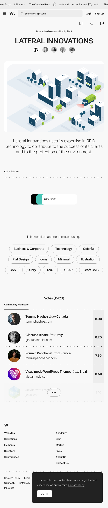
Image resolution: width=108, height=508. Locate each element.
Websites (9, 432)
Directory (9, 450)
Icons (43, 259)
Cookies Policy (12, 477)
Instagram (24, 482)
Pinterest (9, 487)
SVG (50, 270)
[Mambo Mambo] (36, 50)
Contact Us (62, 462)
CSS (13, 270)
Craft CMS (91, 270)
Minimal (64, 259)
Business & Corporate (29, 249)
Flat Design (21, 259)
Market (60, 444)
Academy (61, 432)
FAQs (59, 450)
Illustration (88, 259)
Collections (10, 438)
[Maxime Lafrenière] (72, 50)
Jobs (58, 438)
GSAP (68, 270)
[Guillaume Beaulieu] (63, 50)
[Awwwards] (12, 13)
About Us (61, 456)
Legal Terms (30, 477)
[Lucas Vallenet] (45, 50)
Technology (63, 249)
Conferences (11, 456)
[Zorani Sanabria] (54, 50)
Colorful (88, 249)
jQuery (31, 270)
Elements (9, 444)
